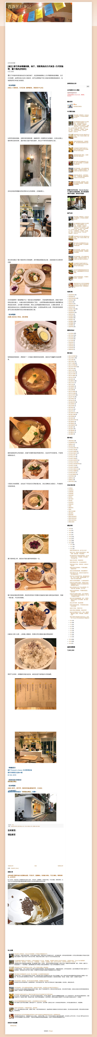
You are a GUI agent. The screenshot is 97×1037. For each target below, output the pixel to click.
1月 (71, 636)
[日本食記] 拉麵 (72, 458)
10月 (71, 548)
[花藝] (70, 505)
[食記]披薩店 (71, 388)
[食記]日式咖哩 (72, 391)
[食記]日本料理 (14, 826)
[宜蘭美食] (71, 344)
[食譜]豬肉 (71, 316)
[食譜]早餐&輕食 (72, 298)
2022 (70, 532)
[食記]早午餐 (71, 396)
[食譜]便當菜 (71, 294)
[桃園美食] (71, 349)
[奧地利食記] (71, 440)
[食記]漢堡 (71, 407)
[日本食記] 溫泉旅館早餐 (74, 463)
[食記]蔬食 (71, 418)
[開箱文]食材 (71, 521)
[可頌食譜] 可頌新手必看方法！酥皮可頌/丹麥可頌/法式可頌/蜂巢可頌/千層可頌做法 (81, 149)
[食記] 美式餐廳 (72, 364)
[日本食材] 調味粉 (73, 447)
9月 (71, 620)
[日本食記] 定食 (72, 456)
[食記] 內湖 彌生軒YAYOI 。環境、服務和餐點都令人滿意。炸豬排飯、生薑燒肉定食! (79, 613)
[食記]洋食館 (71, 405)
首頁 (36, 865)
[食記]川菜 (71, 384)
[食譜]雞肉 (71, 317)
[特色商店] (71, 502)
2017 (23, 826)
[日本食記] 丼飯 (72, 449)
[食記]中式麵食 (72, 375)
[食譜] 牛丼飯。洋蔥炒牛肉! (76, 608)
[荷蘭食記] (71, 479)
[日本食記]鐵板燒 (72, 474)
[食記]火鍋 (71, 409)
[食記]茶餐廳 (71, 416)
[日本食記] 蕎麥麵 (73, 470)
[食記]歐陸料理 (72, 402)
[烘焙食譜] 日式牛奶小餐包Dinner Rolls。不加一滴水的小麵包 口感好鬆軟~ (81, 136)
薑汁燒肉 (38, 826)
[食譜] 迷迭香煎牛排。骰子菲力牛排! (78, 550)
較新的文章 (10, 865)
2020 (70, 536)
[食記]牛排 (71, 410)
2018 (70, 540)
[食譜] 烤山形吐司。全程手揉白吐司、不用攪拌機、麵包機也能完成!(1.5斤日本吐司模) (81, 176)
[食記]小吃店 (71, 382)
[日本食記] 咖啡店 (73, 453)
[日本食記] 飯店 (72, 472)
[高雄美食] (71, 342)
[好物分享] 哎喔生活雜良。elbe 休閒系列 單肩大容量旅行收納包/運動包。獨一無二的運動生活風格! (79, 595)
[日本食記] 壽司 (72, 454)
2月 (71, 634)
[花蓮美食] (71, 345)
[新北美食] (71, 337)
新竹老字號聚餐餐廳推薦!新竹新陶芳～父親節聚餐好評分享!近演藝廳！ (81, 271)
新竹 (31, 826)
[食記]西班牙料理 (72, 419)
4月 (71, 630)
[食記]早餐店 (71, 398)
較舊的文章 (60, 865)
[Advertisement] (46, 31)
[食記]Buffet (71, 368)
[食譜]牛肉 (71, 303)
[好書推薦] (71, 491)
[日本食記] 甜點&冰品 (73, 469)
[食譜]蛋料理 (71, 312)
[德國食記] (71, 444)
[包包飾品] (71, 489)
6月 (71, 626)
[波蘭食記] (71, 477)
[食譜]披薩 (71, 296)
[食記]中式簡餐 (72, 373)
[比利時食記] (71, 476)
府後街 (28, 826)
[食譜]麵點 (71, 324)
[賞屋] (70, 509)
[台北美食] (71, 333)
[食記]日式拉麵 (72, 393)
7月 (71, 624)
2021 (70, 534)
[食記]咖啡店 (71, 380)
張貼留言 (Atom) (15, 868)
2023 (70, 530)
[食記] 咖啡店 (72, 357)
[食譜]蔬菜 (71, 310)
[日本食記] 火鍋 (72, 465)
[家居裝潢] (71, 495)
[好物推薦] (71, 493)
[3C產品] (71, 488)
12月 (71, 544)
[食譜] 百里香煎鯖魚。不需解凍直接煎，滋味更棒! (25, 1007)
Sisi (76, 104)
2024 (70, 528)
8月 (71, 622)
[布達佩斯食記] (72, 442)
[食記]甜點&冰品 (72, 412)
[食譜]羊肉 (71, 307)
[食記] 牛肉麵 (72, 363)
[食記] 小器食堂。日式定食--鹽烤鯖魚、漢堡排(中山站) (25, 87)
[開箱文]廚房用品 (72, 520)
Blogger (51, 1031)
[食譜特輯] (71, 326)
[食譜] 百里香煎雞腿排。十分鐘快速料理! (79, 580)
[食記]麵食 (71, 434)
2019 (70, 538)
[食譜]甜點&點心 (72, 305)
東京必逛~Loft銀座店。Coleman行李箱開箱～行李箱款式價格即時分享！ (81, 116)
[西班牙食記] (71, 481)
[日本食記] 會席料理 (73, 460)
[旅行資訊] (71, 498)
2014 (70, 643)
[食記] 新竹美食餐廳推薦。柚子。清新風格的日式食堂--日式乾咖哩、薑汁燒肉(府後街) (79, 599)
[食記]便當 (71, 379)
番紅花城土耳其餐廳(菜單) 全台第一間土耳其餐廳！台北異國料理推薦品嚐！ (81, 163)
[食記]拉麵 (71, 389)
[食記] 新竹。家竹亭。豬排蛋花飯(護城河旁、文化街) (25, 788)
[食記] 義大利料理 (73, 366)
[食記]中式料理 (72, 372)
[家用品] (70, 497)
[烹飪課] (70, 500)
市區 (26, 826)
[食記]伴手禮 (71, 377)
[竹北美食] (71, 338)
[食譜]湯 (70, 301)
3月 (71, 632)
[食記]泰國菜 (71, 403)
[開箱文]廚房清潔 (72, 518)
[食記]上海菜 (71, 370)
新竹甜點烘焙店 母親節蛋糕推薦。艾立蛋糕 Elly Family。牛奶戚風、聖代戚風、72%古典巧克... (79, 557)
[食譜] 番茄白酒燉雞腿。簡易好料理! (78, 610)
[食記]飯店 (71, 426)
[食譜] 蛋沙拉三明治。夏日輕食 (18, 317)
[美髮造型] (71, 504)
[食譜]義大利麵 (72, 308)
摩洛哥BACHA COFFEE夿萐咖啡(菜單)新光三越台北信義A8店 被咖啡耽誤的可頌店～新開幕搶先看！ (37, 1014)
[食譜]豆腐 (71, 314)
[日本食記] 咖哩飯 (73, 451)
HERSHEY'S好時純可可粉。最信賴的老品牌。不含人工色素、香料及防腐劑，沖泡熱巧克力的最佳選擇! (79, 577)
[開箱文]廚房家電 (72, 516)
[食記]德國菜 (71, 386)
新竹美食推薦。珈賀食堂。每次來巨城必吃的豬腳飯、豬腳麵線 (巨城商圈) (81, 183)
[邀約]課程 (71, 513)
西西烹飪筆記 (19, 6)
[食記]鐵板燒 (71, 423)
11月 (71, 546)
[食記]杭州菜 (71, 400)
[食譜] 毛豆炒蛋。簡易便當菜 (76, 560)
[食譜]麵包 (71, 321)
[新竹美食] (20, 826)
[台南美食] (71, 347)
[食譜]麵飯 (71, 323)
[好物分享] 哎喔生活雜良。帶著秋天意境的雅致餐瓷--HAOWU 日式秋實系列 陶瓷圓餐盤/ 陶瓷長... (79, 584)
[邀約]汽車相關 (72, 511)
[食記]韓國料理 (72, 425)
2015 (70, 641)
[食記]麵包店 (71, 432)
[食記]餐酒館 (71, 430)
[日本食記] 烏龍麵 (73, 467)
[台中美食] (71, 340)
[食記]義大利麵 (72, 414)
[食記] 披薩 (71, 359)
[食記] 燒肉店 (72, 361)
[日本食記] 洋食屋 (73, 462)
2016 (70, 639)
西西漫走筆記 (12, 781)
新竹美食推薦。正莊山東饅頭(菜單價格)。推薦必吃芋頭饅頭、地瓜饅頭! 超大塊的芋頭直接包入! (81, 169)
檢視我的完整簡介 (78, 106)
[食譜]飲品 (71, 319)
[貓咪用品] (71, 507)
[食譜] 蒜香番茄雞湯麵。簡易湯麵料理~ (79, 570)
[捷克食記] (71, 446)
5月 (71, 628)
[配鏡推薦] (71, 514)
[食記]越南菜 (71, 421)
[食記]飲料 (71, 428)
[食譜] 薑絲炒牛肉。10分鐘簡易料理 (78, 562)
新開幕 (34, 826)
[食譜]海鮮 (71, 300)
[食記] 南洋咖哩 (72, 356)
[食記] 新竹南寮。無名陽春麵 (76, 602)
